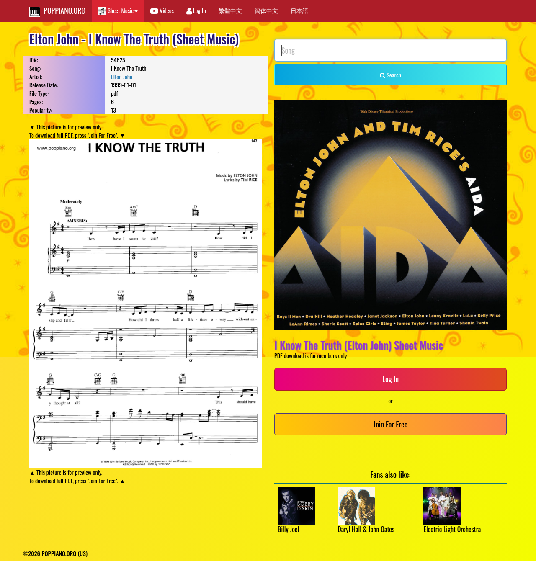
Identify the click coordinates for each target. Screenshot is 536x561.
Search (390, 74)
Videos (162, 10)
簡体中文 (266, 10)
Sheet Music (118, 10)
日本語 (299, 10)
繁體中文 (230, 10)
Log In (196, 10)
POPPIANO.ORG (57, 11)
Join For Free (390, 424)
